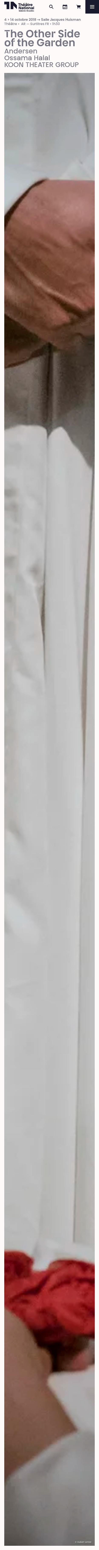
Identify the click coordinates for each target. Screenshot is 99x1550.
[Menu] (92, 7)
